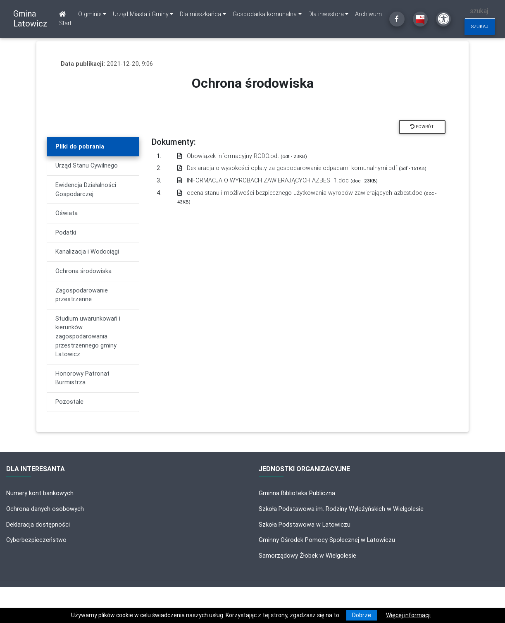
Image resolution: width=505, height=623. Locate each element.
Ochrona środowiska (83, 271)
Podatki (65, 232)
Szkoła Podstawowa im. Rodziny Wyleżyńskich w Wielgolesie (341, 509)
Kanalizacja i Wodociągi (87, 251)
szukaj (479, 26)
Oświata (66, 213)
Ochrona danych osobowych (45, 509)
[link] (92, 14)
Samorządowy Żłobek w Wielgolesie (307, 555)
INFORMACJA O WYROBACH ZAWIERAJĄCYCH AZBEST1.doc (277, 180)
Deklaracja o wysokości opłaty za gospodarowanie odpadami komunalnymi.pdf (301, 168)
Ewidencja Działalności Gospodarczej (85, 189)
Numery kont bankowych (40, 493)
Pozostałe (69, 401)
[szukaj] (480, 11)
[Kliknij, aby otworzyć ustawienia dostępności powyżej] (443, 19)
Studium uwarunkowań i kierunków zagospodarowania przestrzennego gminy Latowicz (87, 336)
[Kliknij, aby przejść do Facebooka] (396, 19)
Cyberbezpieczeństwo (36, 540)
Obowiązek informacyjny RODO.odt (242, 156)
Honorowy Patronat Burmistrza (82, 378)
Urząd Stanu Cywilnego (86, 165)
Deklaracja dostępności (38, 524)
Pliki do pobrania (79, 146)
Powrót (422, 126)
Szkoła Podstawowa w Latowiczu (304, 524)
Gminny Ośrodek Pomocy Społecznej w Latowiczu (327, 540)
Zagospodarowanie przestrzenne (81, 295)
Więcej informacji (408, 615)
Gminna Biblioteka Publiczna (297, 493)
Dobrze (361, 615)
